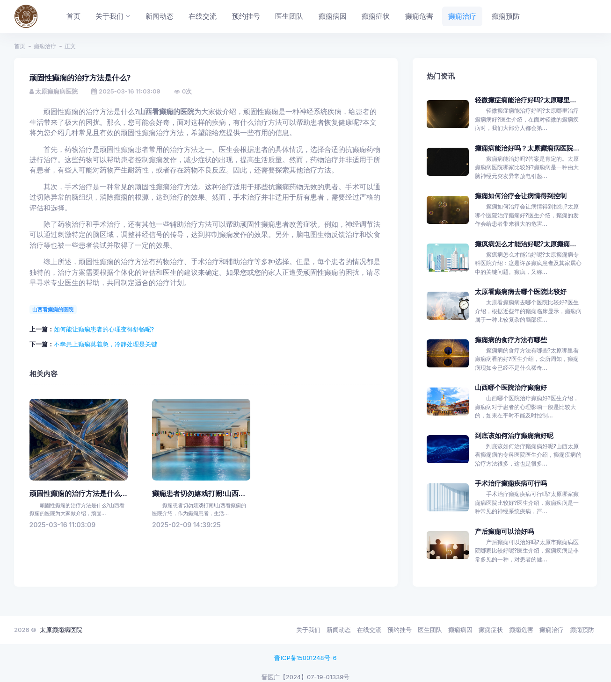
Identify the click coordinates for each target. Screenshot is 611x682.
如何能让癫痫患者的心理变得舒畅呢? (104, 329)
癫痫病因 (460, 629)
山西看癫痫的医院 (52, 309)
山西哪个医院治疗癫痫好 (511, 387)
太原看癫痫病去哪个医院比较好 (521, 291)
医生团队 (430, 629)
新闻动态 (339, 629)
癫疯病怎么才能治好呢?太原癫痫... (525, 244)
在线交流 (369, 629)
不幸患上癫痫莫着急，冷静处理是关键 (105, 344)
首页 (19, 46)
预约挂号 (399, 629)
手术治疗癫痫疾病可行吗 (511, 483)
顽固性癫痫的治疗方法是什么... (78, 493)
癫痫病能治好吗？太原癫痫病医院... (527, 148)
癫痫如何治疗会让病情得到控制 (521, 196)
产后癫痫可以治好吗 (504, 531)
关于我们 (308, 629)
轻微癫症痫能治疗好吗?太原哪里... (525, 100)
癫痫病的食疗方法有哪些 (511, 340)
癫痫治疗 (45, 46)
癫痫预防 (582, 629)
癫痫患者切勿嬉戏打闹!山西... (198, 493)
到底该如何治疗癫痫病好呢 (514, 435)
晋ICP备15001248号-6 (305, 657)
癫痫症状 (491, 629)
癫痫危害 (521, 629)
